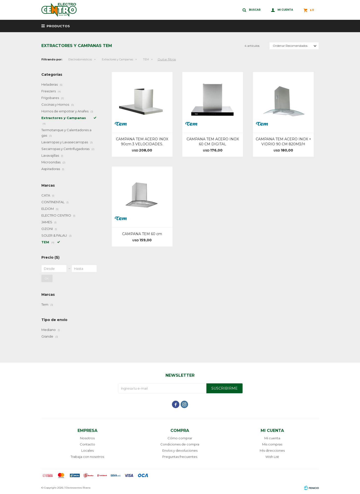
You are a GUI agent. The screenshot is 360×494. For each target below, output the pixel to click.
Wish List (272, 457)
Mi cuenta (272, 438)
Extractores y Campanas (117, 59)
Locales (87, 450)
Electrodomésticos (80, 59)
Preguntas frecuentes (179, 457)
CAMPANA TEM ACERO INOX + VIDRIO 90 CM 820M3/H (283, 141)
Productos (58, 26)
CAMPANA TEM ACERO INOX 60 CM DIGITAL (213, 141)
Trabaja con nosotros (87, 457)
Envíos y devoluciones (179, 450)
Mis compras (272, 444)
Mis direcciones (272, 450)
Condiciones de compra (179, 444)
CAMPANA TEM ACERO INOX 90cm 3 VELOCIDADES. (142, 141)
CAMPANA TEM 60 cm (142, 234)
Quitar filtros (167, 59)
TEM (146, 59)
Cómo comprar (179, 438)
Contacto (87, 444)
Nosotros (87, 438)
